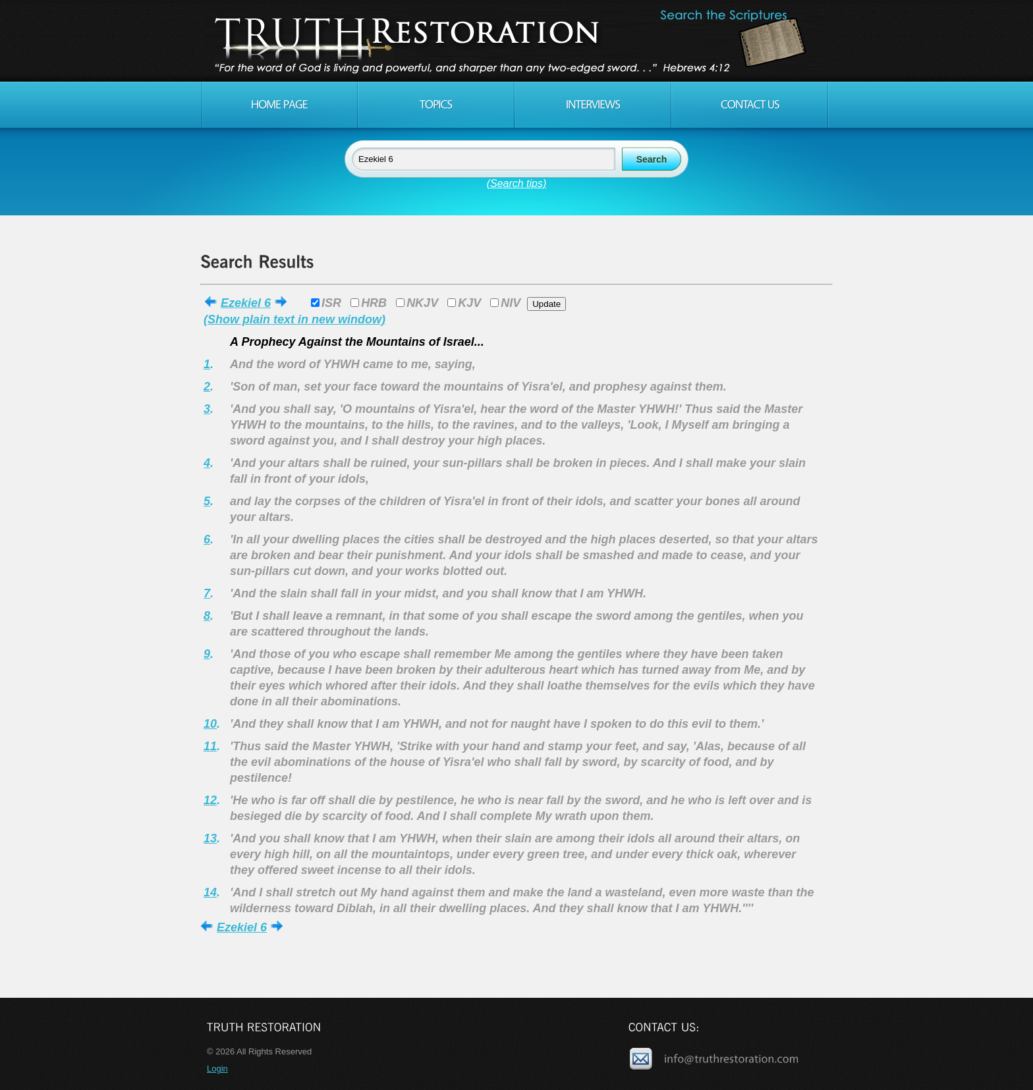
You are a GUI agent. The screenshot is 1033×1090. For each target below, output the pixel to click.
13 (210, 838)
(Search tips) (517, 183)
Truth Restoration (514, 41)
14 (210, 892)
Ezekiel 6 (246, 303)
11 (210, 746)
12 (210, 800)
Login (217, 1069)
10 (210, 723)
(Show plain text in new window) (294, 319)
